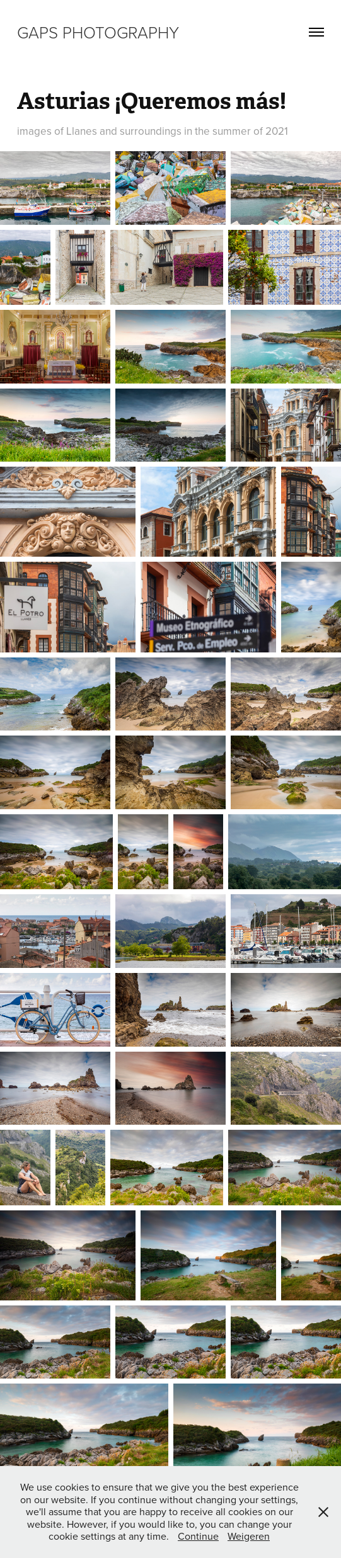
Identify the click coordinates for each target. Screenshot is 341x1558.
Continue (198, 1536)
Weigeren (249, 1536)
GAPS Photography (98, 32)
